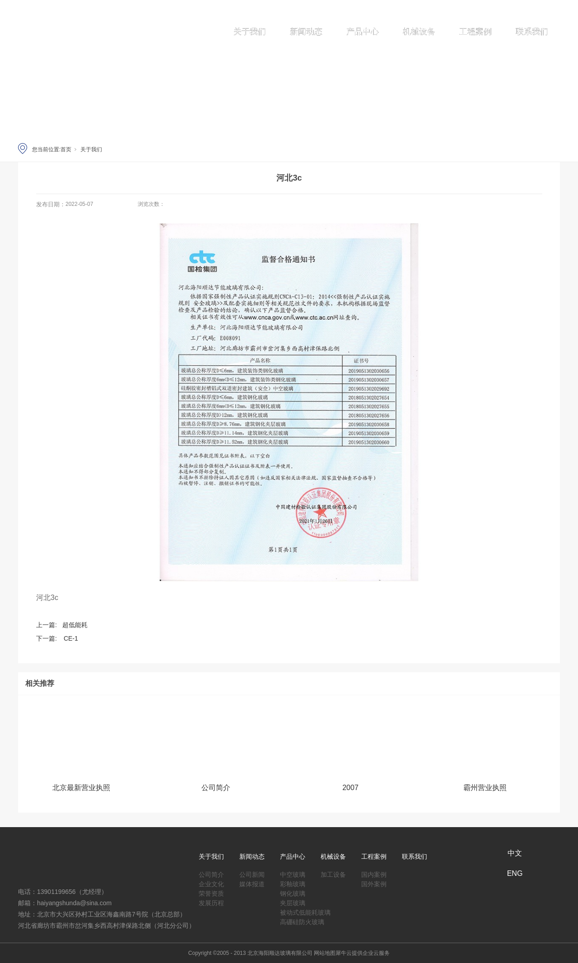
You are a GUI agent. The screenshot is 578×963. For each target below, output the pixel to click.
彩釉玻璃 (292, 882)
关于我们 (249, 31)
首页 (66, 149)
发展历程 (211, 901)
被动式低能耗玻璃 (305, 911)
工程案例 (475, 31)
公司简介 (211, 873)
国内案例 (374, 873)
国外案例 (374, 882)
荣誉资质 (211, 892)
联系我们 (532, 31)
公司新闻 (252, 873)
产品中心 (362, 31)
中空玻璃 (292, 873)
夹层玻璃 (292, 901)
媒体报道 (252, 882)
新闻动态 (306, 31)
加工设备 (333, 873)
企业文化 (211, 882)
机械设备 (419, 31)
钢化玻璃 (292, 892)
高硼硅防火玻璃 (302, 920)
